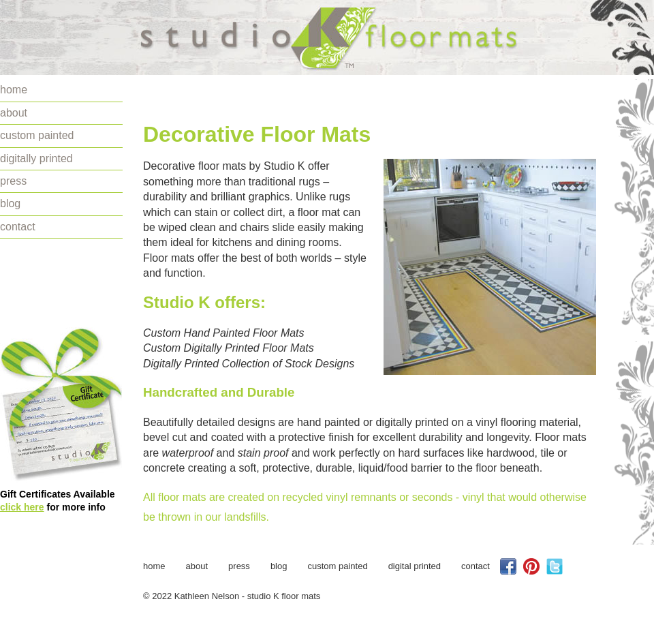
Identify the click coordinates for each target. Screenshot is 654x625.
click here (22, 507)
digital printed (414, 566)
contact (17, 226)
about (13, 113)
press (13, 181)
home (13, 89)
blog (10, 203)
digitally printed (36, 158)
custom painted (37, 135)
